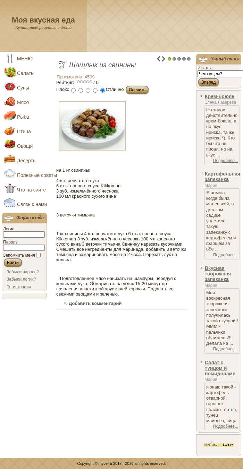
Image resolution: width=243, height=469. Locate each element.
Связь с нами (32, 204)
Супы (23, 88)
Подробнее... (225, 160)
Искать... (206, 68)
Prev (158, 58)
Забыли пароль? (23, 272)
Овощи (25, 146)
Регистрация (19, 286)
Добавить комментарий (95, 303)
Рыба (23, 117)
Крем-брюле (219, 96)
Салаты (25, 73)
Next (163, 58)
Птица (24, 131)
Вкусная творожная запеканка (218, 273)
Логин (8, 229)
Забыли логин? (21, 279)
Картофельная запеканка (222, 176)
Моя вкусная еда (43, 20)
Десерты (26, 160)
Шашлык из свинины (102, 65)
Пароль (10, 242)
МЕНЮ (25, 58)
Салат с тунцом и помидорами (220, 368)
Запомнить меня (19, 255)
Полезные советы (33, 175)
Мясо (23, 102)
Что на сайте (31, 190)
